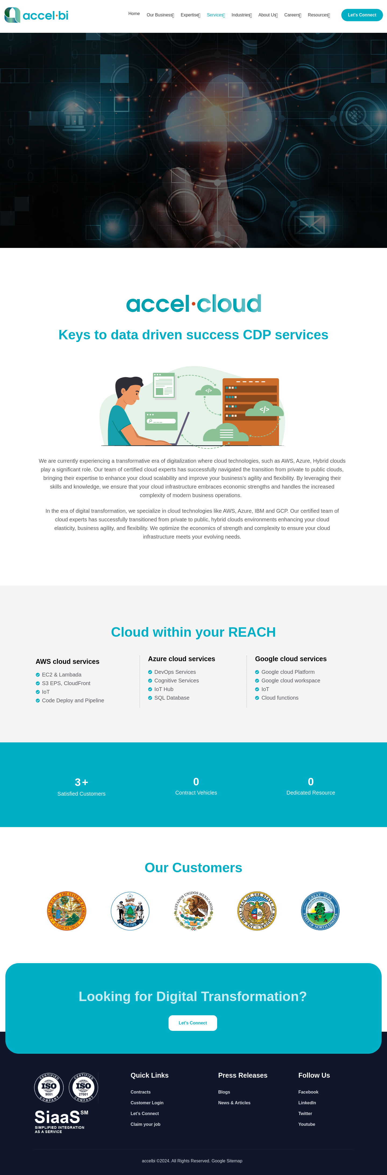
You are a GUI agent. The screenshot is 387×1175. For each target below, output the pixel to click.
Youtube (306, 1124)
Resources (317, 15)
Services (210, 15)
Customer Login (147, 1103)
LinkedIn (307, 1103)
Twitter (305, 1113)
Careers (290, 15)
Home (125, 15)
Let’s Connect (145, 1113)
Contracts (141, 1092)
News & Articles (234, 1103)
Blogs (224, 1092)
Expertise (183, 15)
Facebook (308, 1092)
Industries (236, 15)
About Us (264, 15)
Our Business (152, 15)
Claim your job (145, 1124)
